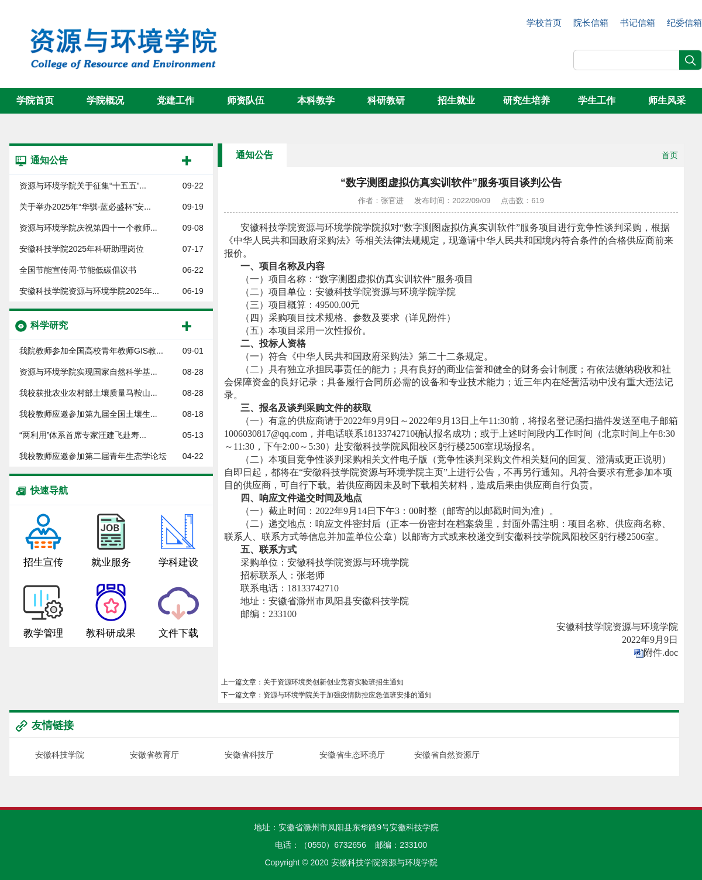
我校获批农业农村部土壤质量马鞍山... (88, 393)
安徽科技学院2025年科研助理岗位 (81, 249)
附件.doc (661, 653)
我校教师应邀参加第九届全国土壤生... (88, 414)
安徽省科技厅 (249, 754)
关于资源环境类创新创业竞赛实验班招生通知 (333, 682)
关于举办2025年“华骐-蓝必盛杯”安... (85, 206)
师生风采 (667, 100)
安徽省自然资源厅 (447, 754)
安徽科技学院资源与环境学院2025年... (89, 291)
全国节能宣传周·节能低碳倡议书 (77, 270)
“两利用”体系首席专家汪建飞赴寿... (82, 435)
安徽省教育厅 (154, 754)
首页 (670, 155)
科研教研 (386, 100)
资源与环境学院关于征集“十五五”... (82, 185)
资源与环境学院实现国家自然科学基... (88, 371)
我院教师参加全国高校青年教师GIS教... (91, 350)
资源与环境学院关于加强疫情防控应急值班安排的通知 (347, 695)
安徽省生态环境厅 (352, 754)
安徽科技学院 (59, 754)
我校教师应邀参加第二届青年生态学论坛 (93, 456)
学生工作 (596, 100)
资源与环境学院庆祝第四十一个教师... (88, 227)
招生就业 (456, 100)
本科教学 (316, 100)
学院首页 (35, 100)
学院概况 (105, 100)
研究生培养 (526, 100)
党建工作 (175, 100)
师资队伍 (245, 100)
